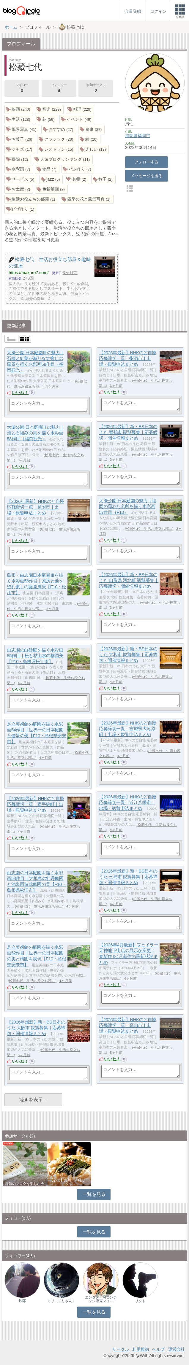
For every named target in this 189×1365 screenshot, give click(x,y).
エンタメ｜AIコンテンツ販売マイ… (101, 1299)
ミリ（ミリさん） (61, 1301)
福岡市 (144, 135)
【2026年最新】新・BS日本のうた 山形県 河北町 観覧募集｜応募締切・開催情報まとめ (128, 580)
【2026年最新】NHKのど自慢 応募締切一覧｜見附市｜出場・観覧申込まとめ (35, 507)
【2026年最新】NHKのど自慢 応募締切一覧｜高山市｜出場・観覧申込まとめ (127, 1025)
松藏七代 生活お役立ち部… (149, 528)
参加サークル (96, 88)
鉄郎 (22, 1301)
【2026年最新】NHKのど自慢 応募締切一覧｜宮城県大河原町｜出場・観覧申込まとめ (127, 728)
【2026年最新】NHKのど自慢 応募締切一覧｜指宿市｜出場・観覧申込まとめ (127, 358)
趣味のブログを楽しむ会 (24, 1184)
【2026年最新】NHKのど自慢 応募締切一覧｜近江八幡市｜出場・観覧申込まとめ (127, 802)
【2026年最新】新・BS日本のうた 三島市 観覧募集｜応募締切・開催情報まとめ (128, 876)
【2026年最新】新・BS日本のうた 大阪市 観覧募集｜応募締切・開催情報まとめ (36, 1027)
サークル (120, 1349)
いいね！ (20, 392)
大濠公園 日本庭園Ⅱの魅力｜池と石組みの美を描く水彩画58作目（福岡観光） (35, 433)
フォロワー (59, 88)
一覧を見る (94, 1194)
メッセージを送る (146, 175)
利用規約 (140, 1349)
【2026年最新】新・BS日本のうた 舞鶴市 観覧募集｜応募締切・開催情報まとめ (128, 432)
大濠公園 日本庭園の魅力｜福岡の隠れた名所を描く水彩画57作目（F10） (127, 506)
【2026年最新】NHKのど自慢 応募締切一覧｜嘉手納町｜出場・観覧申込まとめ (35, 804)
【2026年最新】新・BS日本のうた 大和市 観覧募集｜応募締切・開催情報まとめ (128, 654)
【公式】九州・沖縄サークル (69, 1182)
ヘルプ (158, 1349)
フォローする (146, 162)
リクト (140, 1301)
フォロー (22, 88)
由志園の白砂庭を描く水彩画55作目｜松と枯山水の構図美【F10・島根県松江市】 (35, 655)
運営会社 (176, 1349)
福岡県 (131, 135)
